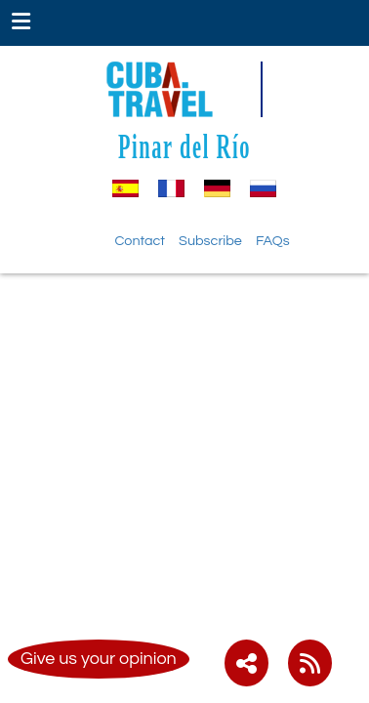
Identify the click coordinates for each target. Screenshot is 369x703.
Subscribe (210, 240)
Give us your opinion (98, 658)
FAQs (273, 240)
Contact (139, 240)
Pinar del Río (184, 146)
